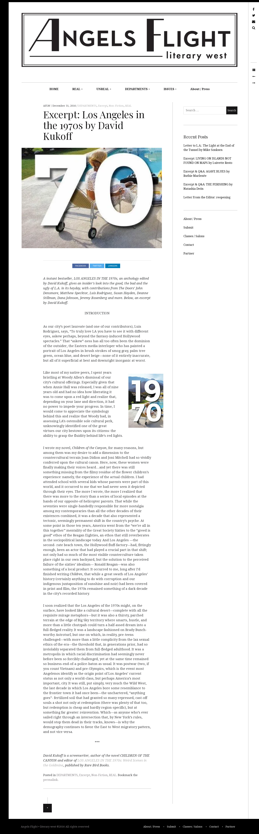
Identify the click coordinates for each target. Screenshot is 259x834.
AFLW (47, 105)
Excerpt (102, 105)
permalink (50, 779)
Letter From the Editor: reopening (206, 197)
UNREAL (102, 89)
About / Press (200, 89)
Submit (188, 227)
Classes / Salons (193, 236)
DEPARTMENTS (136, 89)
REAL (76, 89)
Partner (188, 253)
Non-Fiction (116, 105)
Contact (188, 245)
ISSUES (169, 89)
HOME (54, 89)
